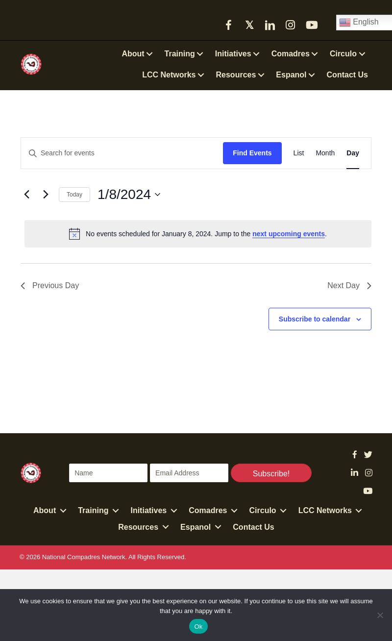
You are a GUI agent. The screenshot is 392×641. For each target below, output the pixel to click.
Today (74, 194)
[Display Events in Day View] (352, 153)
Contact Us (253, 527)
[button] (228, 25)
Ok (198, 626)
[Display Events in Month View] (325, 153)
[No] (380, 615)
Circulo (262, 510)
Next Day (349, 285)
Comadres (208, 510)
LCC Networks (325, 510)
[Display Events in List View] (299, 153)
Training (93, 510)
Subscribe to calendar (314, 319)
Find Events (252, 153)
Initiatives (148, 510)
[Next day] (45, 194)
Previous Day (50, 285)
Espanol (195, 527)
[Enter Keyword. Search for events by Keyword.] (122, 153)
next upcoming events (288, 234)
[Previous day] (26, 194)
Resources (138, 527)
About (44, 510)
